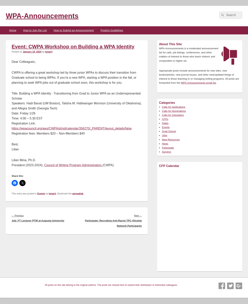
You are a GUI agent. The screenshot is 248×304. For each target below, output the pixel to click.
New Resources (171, 139)
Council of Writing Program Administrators (73, 165)
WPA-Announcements (42, 16)
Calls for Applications (173, 107)
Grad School (169, 131)
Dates (165, 123)
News (165, 143)
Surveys (166, 151)
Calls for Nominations (174, 111)
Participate (168, 147)
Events (41, 193)
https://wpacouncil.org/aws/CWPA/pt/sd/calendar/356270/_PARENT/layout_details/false (72, 128)
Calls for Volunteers (173, 115)
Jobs (164, 135)
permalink (78, 193)
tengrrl (49, 51)
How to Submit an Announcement (73, 30)
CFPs (165, 119)
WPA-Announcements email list (198, 82)
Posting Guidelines (112, 30)
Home (12, 30)
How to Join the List (35, 30)
